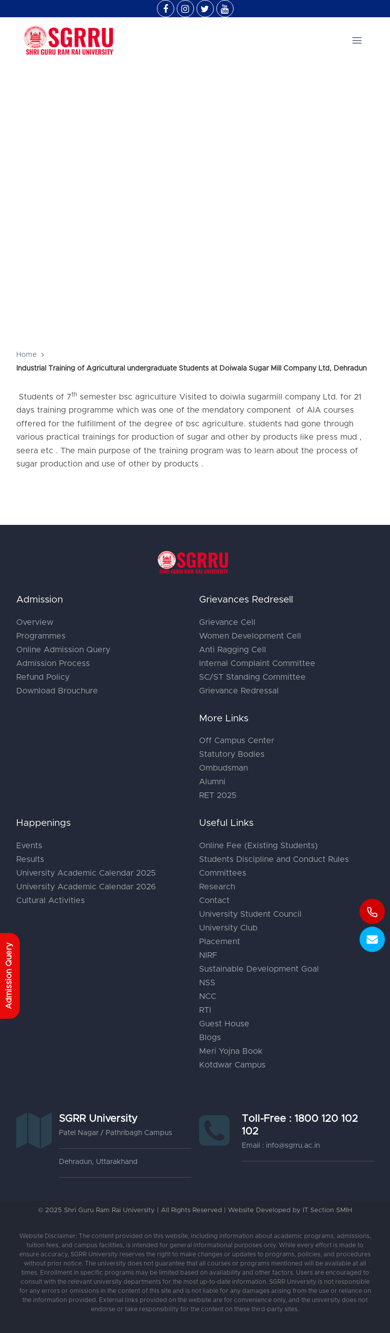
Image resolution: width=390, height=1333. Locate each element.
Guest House (224, 1024)
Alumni (212, 782)
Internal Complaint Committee (257, 663)
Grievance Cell (227, 622)
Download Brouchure (57, 691)
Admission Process (53, 663)
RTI (205, 1010)
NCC (207, 996)
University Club (228, 928)
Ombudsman (223, 768)
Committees (222, 873)
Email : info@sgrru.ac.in (281, 1145)
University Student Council (250, 914)
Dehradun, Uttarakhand (98, 1161)
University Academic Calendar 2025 (86, 873)
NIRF (208, 955)
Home (26, 354)
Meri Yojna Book (231, 1051)
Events (29, 846)
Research (217, 887)
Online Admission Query (63, 650)
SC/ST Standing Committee (252, 677)
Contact (214, 900)
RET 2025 (218, 795)
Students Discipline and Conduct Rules (274, 859)
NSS (207, 983)
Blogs (210, 1038)
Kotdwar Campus (232, 1065)
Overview (34, 622)
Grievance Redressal (239, 691)
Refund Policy (43, 677)
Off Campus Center (236, 741)
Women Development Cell (250, 636)
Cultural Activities (50, 900)
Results (30, 859)
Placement (219, 942)
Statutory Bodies (232, 754)
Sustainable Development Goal (259, 969)
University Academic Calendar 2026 (86, 887)
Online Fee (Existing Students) (258, 846)
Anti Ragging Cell (232, 650)
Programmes (41, 636)
